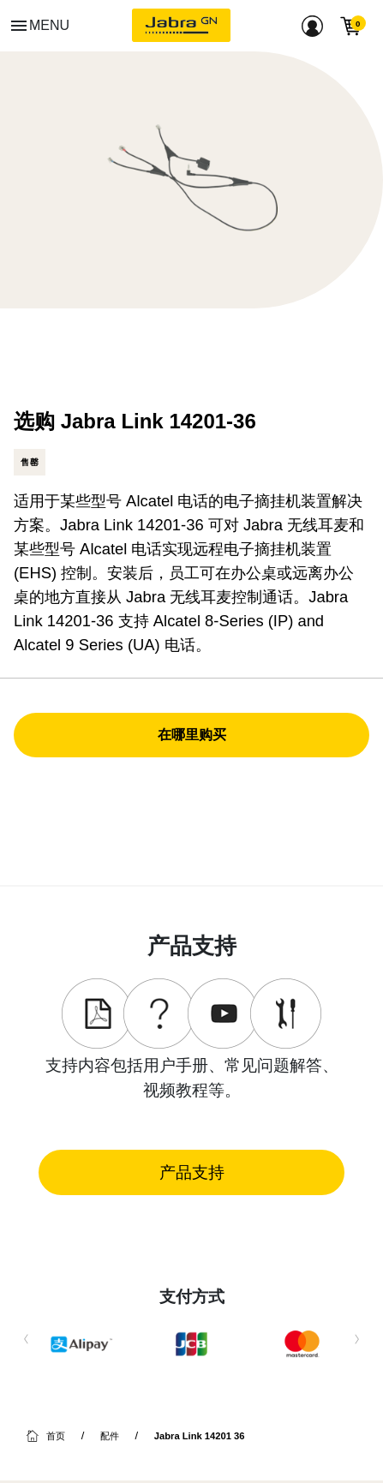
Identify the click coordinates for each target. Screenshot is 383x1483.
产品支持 (191, 1172)
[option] (191, 180)
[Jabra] (181, 26)
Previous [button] (26, 1344)
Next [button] (356, 1344)
